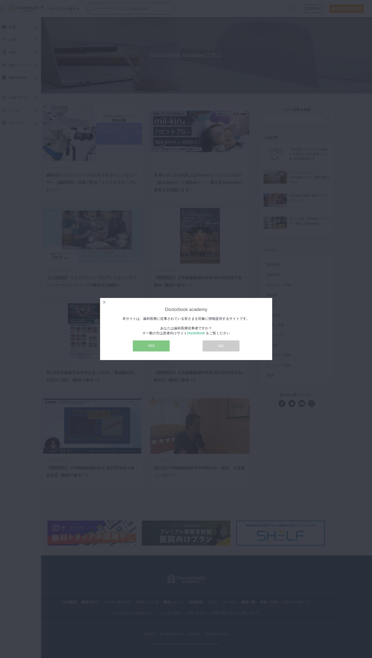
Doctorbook (196, 333)
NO (220, 346)
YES (151, 346)
